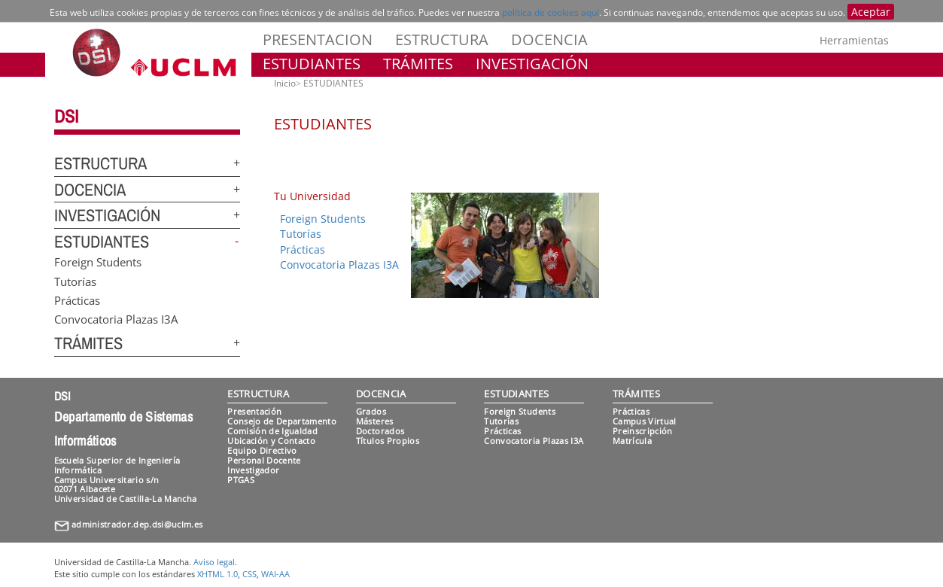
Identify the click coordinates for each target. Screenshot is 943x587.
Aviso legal (214, 561)
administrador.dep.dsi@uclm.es (137, 524)
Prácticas (77, 299)
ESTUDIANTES (311, 63)
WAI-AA (275, 573)
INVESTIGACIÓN (532, 63)
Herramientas (854, 40)
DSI (66, 116)
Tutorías (75, 280)
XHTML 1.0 (217, 573)
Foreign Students (97, 261)
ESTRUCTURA (441, 39)
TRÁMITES (418, 63)
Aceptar (870, 12)
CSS (249, 573)
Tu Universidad (312, 196)
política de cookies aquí (550, 12)
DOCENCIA (549, 39)
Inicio (285, 83)
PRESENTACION (318, 39)
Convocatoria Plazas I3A (116, 319)
